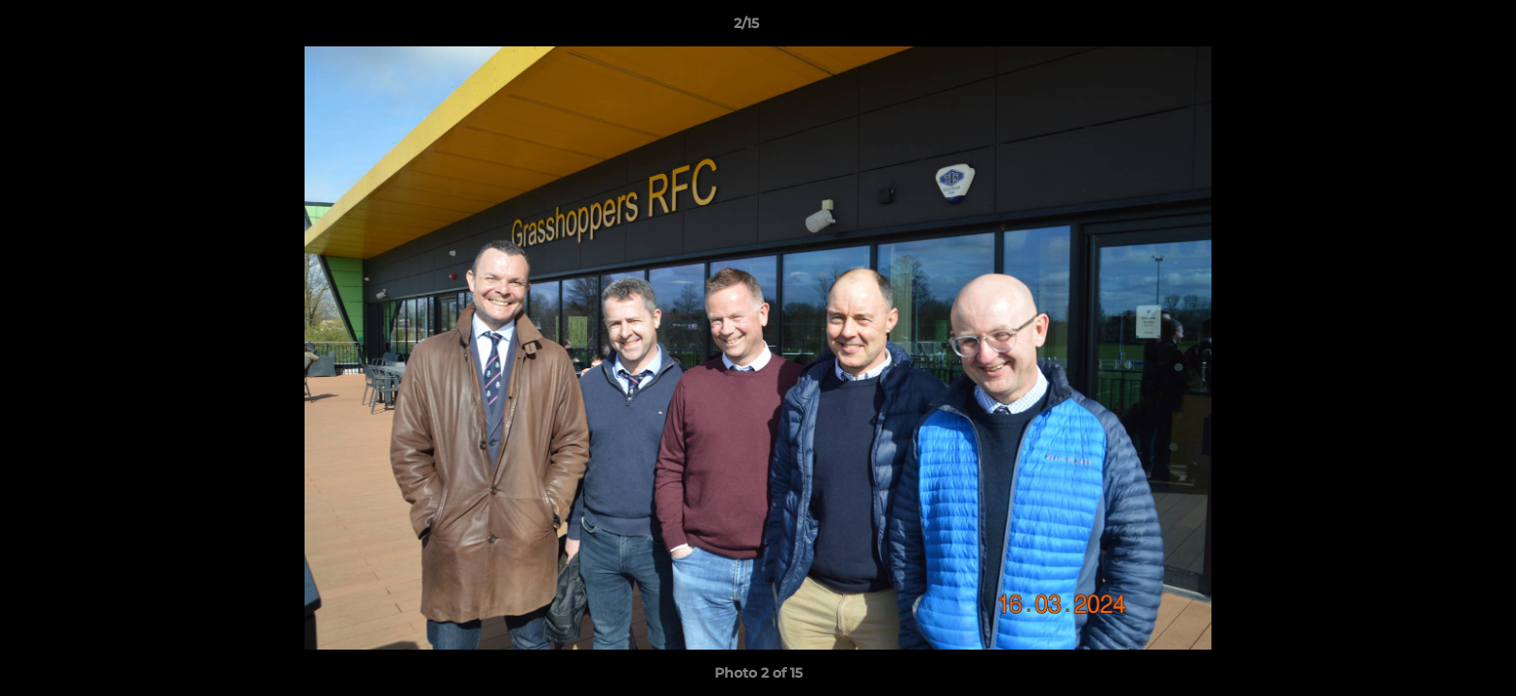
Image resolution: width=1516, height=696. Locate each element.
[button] (1434, 28)
